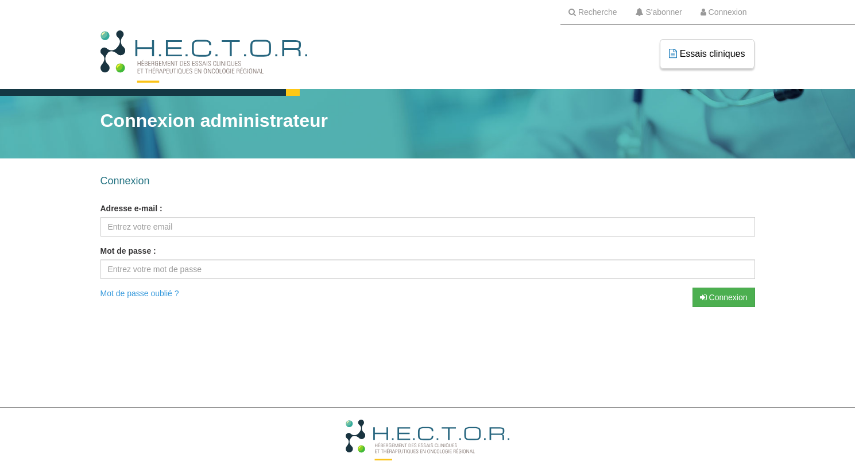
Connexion (724, 297)
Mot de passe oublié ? (139, 293)
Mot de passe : (128, 250)
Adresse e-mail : (131, 208)
